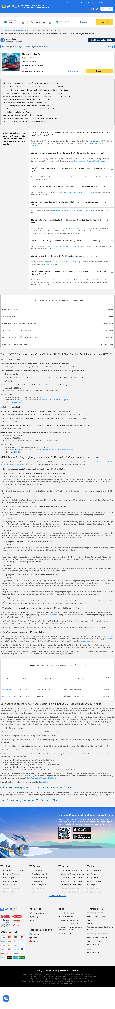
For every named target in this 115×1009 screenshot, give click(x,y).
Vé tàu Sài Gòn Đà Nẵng (38, 878)
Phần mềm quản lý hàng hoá (97, 937)
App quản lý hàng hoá (95, 941)
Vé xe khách (4, 30)
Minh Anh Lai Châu (9, 696)
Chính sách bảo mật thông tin (68, 920)
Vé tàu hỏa (34, 866)
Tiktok (35, 938)
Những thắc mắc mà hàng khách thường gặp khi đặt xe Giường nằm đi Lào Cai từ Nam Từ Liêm (36, 96)
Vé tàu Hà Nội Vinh (36, 892)
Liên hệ (32, 924)
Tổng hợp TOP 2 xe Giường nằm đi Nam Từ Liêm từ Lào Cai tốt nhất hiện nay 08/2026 (33, 87)
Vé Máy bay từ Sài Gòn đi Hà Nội (70, 878)
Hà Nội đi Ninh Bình (94, 870)
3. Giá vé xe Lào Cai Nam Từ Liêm (19, 112)
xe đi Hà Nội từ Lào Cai (18, 30)
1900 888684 (18, 402)
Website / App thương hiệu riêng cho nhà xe (100, 928)
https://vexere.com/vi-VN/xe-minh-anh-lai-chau (58, 450)
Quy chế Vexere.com (65, 917)
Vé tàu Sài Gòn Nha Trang (38, 870)
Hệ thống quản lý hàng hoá (98, 934)
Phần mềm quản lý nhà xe (96, 916)
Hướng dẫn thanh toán (66, 913)
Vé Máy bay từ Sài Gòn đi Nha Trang (71, 874)
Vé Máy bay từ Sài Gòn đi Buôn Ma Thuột (70, 893)
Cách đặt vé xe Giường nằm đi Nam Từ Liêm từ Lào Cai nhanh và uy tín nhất (30, 118)
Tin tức (31, 920)
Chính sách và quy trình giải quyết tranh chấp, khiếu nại (70, 929)
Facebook (36, 934)
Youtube (35, 941)
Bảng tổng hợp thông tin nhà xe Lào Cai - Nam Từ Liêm (22, 115)
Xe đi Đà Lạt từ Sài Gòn (8, 881)
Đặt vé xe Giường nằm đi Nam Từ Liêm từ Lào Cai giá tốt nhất (31, 83)
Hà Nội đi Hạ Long (93, 874)
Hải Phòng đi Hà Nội (94, 892)
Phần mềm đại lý (93, 944)
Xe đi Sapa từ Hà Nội (7, 885)
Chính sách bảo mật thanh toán (69, 924)
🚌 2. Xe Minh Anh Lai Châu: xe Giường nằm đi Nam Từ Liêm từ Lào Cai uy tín (35, 93)
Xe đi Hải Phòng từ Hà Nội (9, 888)
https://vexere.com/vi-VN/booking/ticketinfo (42, 778)
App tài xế (90, 923)
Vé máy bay (64, 866)
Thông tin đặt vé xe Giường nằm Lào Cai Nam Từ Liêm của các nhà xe (27, 99)
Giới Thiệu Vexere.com (37, 913)
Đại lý (89, 949)
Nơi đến (37, 20)
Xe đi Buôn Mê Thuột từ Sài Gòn (11, 870)
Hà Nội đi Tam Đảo (94, 881)
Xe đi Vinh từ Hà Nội (7, 892)
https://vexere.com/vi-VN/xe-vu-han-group (53, 400)
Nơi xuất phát (12, 20)
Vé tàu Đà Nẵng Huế (36, 888)
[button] (71, 134)
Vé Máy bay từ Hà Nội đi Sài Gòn (70, 870)
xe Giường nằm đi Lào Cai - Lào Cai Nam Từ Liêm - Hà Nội (74, 210)
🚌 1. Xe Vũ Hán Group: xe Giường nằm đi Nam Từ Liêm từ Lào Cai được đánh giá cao (38, 90)
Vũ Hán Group (7, 689)
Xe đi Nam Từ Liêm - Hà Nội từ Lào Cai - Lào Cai (88, 161)
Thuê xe (91, 866)
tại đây (44, 782)
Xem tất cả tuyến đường (57, 895)
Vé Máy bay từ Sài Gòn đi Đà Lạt (69, 885)
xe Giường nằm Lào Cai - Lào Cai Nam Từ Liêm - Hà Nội (75, 192)
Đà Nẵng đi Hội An (93, 885)
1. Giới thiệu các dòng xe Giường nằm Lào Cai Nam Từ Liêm (28, 106)
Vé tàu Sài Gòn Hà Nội (37, 881)
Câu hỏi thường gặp (65, 933)
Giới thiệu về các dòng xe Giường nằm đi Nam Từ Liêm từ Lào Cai (26, 102)
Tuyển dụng (33, 917)
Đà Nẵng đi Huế (93, 888)
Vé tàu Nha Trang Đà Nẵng (38, 885)
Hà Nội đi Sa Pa (93, 878)
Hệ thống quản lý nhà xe (96, 913)
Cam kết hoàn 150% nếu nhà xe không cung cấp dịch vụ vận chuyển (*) (35, 6)
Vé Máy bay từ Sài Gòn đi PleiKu (69, 888)
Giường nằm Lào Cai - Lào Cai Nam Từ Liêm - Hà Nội (61, 246)
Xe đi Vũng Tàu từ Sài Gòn (9, 874)
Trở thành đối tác (106, 3)
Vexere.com (44, 231)
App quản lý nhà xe (94, 920)
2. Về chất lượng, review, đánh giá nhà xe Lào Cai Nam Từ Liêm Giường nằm (34, 109)
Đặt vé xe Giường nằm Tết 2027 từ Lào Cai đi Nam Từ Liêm (24, 121)
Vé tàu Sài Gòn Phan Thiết (38, 874)
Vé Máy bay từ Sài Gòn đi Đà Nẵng (70, 881)
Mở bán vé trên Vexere (88, 3)
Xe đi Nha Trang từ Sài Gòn (10, 878)
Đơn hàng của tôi (72, 3)
